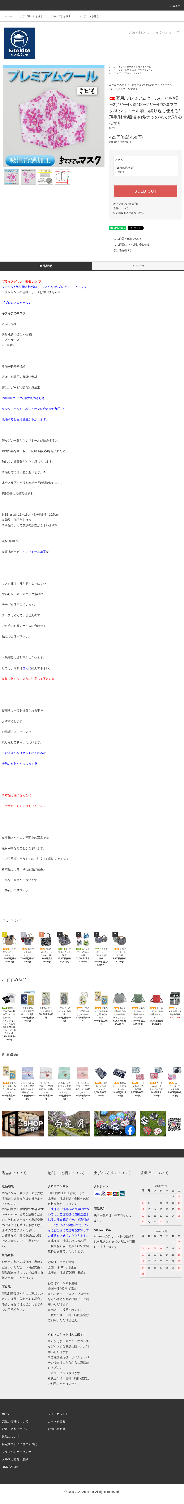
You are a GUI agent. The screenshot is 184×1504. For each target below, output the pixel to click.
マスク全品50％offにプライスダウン (136, 70)
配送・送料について (15, 1429)
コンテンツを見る (86, 16)
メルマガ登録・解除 (15, 1459)
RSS (5, 1466)
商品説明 (45, 266)
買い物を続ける (120, 250)
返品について (120, 208)
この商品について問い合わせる (129, 244)
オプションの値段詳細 (125, 203)
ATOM (14, 1466)
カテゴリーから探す (29, 16)
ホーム (8, 16)
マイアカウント (58, 1413)
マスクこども (144, 67)
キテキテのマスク (127, 67)
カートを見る (56, 1421)
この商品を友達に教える (125, 238)
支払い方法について (15, 1421)
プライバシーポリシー (16, 1451)
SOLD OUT (145, 191)
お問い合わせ (56, 1429)
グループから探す (58, 16)
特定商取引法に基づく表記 (128, 213)
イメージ (138, 266)
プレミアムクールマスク (130, 73)
